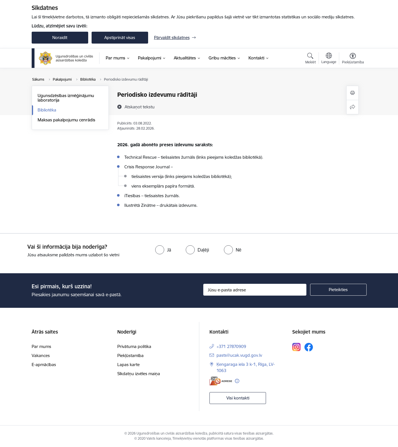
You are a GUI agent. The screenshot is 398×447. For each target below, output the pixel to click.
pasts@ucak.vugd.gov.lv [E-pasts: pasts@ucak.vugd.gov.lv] (239, 355)
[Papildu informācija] (237, 381)
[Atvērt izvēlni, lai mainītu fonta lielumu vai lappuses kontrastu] (353, 59)
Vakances (41, 355)
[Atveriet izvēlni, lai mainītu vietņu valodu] (329, 58)
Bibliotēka (47, 110)
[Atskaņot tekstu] (140, 106)
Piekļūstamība (130, 355)
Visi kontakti (237, 398)
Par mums (41, 346)
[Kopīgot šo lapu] (352, 107)
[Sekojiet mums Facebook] (308, 347)
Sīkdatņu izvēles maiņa (138, 373)
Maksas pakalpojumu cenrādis (66, 120)
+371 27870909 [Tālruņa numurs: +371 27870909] (231, 346)
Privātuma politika (134, 346)
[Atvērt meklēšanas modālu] (310, 59)
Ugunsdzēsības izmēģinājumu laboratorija (66, 98)
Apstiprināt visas (119, 37)
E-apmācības (44, 364)
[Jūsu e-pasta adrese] (254, 290)
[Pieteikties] (338, 290)
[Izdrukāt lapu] (352, 93)
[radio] (163, 249)
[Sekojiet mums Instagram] (296, 347)
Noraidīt (59, 37)
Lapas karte (128, 364)
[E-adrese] (220, 381)
